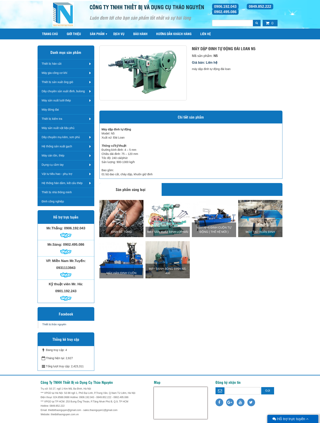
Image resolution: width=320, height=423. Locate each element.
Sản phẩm (97, 34)
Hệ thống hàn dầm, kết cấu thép (62, 183)
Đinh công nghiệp (53, 201)
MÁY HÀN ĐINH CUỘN (122, 273)
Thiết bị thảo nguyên (54, 324)
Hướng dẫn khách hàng (173, 34)
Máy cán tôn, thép (53, 155)
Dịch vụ (118, 34)
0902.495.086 (225, 12)
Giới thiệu (74, 34)
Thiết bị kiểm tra (52, 118)
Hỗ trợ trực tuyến (290, 419)
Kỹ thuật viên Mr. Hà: (66, 284)
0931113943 (66, 268)
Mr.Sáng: (54, 244)
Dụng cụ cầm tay (53, 164)
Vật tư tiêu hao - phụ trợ (57, 173)
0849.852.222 (260, 6)
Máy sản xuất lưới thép (56, 100)
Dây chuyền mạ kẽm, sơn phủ (61, 137)
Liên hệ (205, 34)
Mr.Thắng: (55, 228)
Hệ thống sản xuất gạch (57, 146)
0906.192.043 (225, 6)
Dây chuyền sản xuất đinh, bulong (63, 91)
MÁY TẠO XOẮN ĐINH (260, 231)
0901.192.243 (66, 291)
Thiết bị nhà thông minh (57, 192)
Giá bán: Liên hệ (204, 62)
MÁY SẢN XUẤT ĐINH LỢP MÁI (167, 231)
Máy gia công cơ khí (54, 72)
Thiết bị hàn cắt (51, 63)
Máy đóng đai (50, 109)
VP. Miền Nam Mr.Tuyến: (66, 261)
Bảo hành (140, 34)
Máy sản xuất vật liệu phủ (58, 128)
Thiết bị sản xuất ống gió (57, 82)
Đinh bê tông (121, 231)
